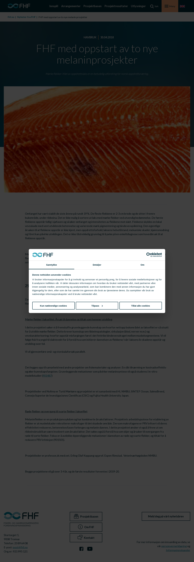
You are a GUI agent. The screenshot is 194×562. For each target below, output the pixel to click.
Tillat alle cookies (140, 305)
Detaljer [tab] (97, 264)
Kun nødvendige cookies (53, 305)
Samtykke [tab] (51, 264)
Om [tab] (142, 264)
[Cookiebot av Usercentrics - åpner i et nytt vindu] (148, 255)
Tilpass (97, 305)
